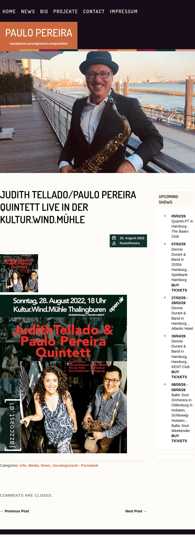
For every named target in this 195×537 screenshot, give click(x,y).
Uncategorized (64, 465)
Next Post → (136, 511)
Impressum (124, 11)
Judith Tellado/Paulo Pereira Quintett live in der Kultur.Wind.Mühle (68, 207)
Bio (44, 11)
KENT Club (180, 367)
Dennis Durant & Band (178, 254)
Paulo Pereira (38, 32)
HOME (9, 11)
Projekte (65, 11)
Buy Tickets (179, 287)
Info (23, 465)
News (28, 11)
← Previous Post (14, 511)
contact (94, 11)
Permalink (90, 465)
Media (33, 465)
